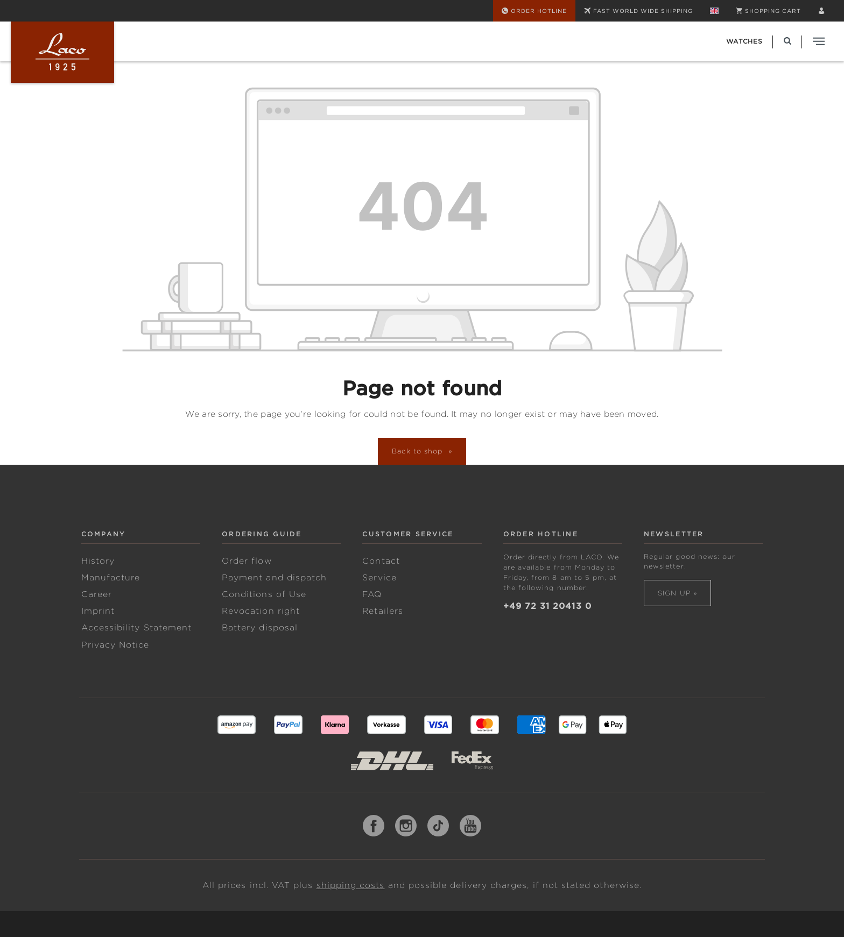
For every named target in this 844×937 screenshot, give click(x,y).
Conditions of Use (264, 594)
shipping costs (350, 885)
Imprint (98, 611)
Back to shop (419, 451)
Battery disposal (260, 628)
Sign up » (677, 593)
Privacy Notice (115, 645)
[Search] (787, 41)
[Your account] (821, 11)
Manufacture (110, 578)
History (98, 561)
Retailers (382, 611)
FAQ (372, 594)
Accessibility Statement (136, 628)
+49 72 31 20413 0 (547, 606)
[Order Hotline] (534, 11)
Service (379, 578)
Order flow (247, 561)
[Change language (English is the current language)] (714, 11)
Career (96, 594)
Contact (380, 561)
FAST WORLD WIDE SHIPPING (638, 11)
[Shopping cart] (768, 11)
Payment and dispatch (274, 578)
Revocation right (261, 611)
